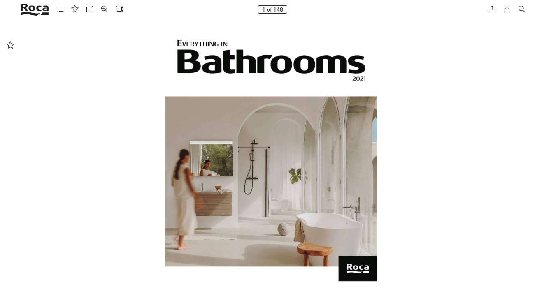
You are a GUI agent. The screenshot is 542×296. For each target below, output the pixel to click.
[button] (60, 9)
